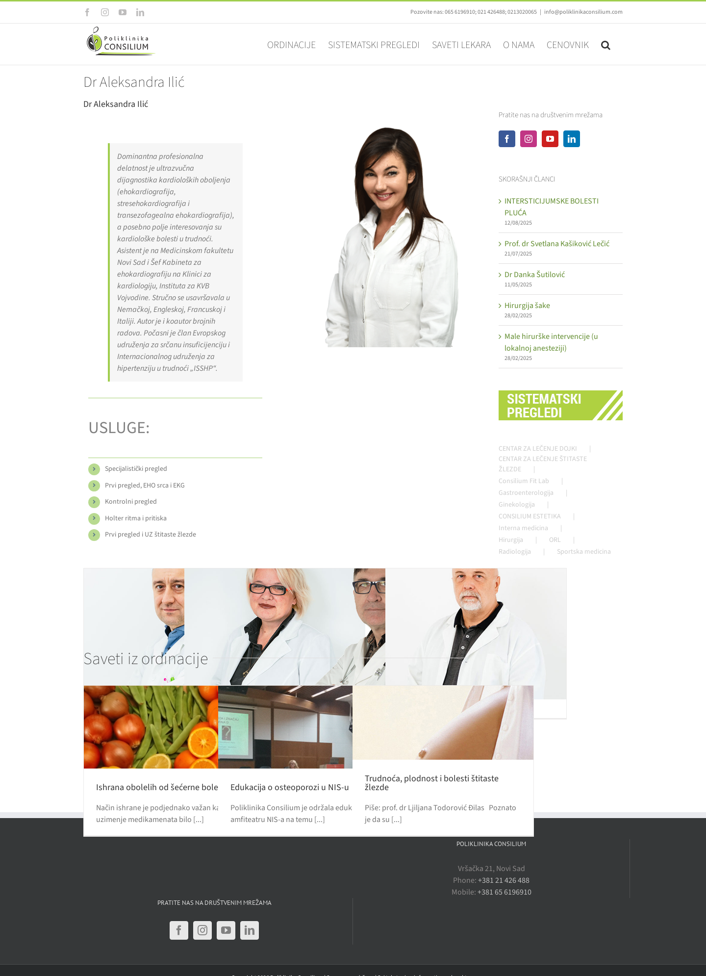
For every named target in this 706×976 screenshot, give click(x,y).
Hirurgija (511, 540)
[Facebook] (507, 138)
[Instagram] (528, 138)
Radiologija (515, 552)
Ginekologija (517, 505)
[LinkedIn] (571, 138)
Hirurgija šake (527, 305)
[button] (605, 44)
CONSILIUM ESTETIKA (530, 516)
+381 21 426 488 (504, 880)
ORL (555, 540)
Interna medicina (523, 528)
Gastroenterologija (526, 493)
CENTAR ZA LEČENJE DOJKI (538, 449)
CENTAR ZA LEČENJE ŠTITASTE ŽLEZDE (543, 464)
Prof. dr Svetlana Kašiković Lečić (556, 243)
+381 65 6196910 (504, 892)
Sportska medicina (584, 552)
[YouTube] (550, 138)
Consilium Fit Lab (524, 481)
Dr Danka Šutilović (534, 274)
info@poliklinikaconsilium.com (583, 12)
